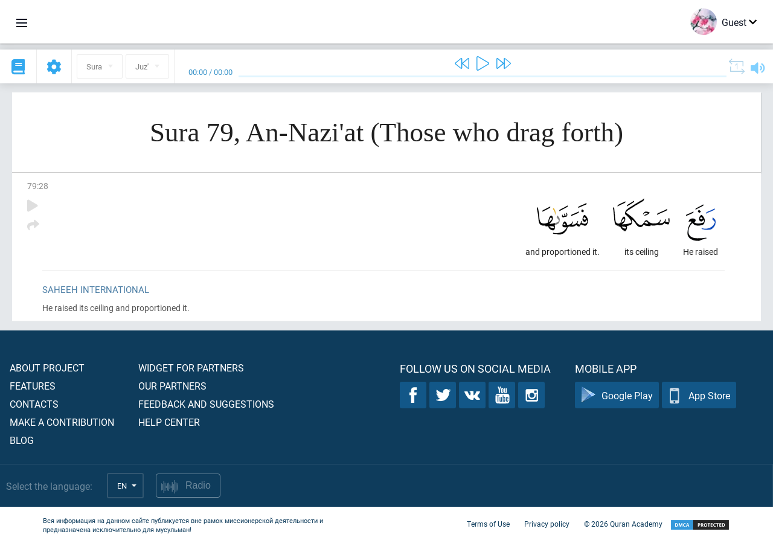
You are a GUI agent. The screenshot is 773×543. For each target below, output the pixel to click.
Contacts (34, 403)
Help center (169, 422)
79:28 (37, 185)
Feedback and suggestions (206, 403)
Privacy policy (546, 524)
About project (47, 367)
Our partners (172, 385)
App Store (699, 395)
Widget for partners (191, 367)
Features (33, 385)
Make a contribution (62, 422)
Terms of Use (488, 524)
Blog (22, 440)
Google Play (617, 395)
